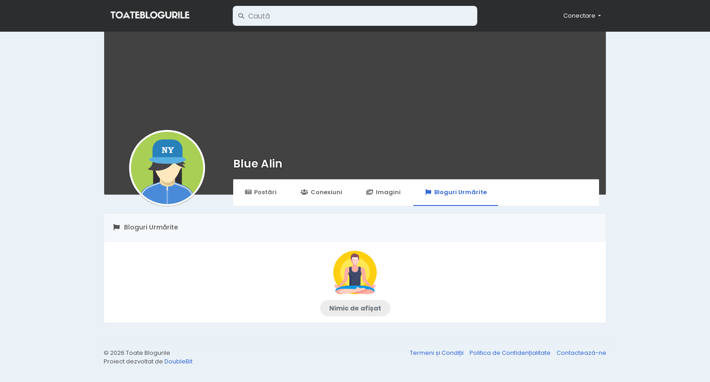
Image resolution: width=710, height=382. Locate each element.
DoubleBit (178, 361)
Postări (261, 192)
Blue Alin (258, 164)
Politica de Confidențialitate (511, 353)
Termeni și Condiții (437, 353)
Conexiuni (321, 192)
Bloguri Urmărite (456, 192)
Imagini (383, 192)
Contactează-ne (581, 353)
